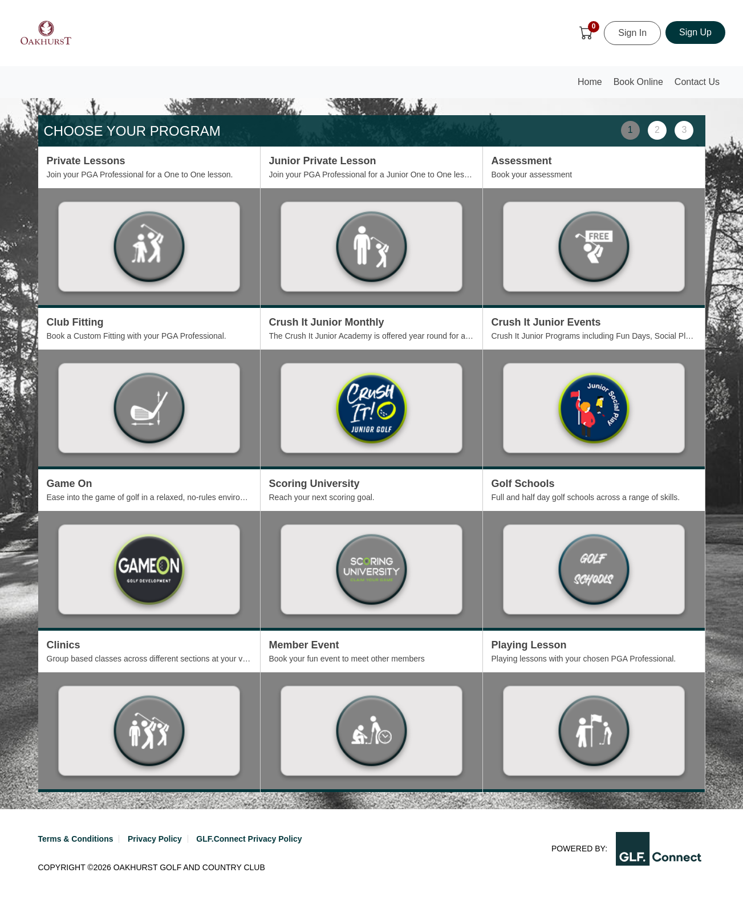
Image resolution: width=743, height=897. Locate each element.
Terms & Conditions (75, 838)
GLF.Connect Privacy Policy (249, 838)
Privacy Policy (155, 838)
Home (592, 85)
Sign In (632, 33)
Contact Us (697, 82)
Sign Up (695, 32)
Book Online (638, 82)
